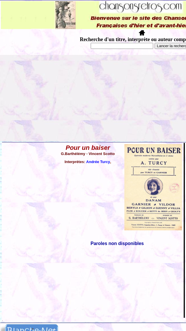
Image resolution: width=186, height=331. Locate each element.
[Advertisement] (93, 98)
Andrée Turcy (98, 162)
